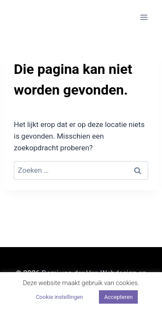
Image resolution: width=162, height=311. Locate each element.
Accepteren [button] (118, 297)
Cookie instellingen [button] (59, 297)
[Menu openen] (144, 17)
